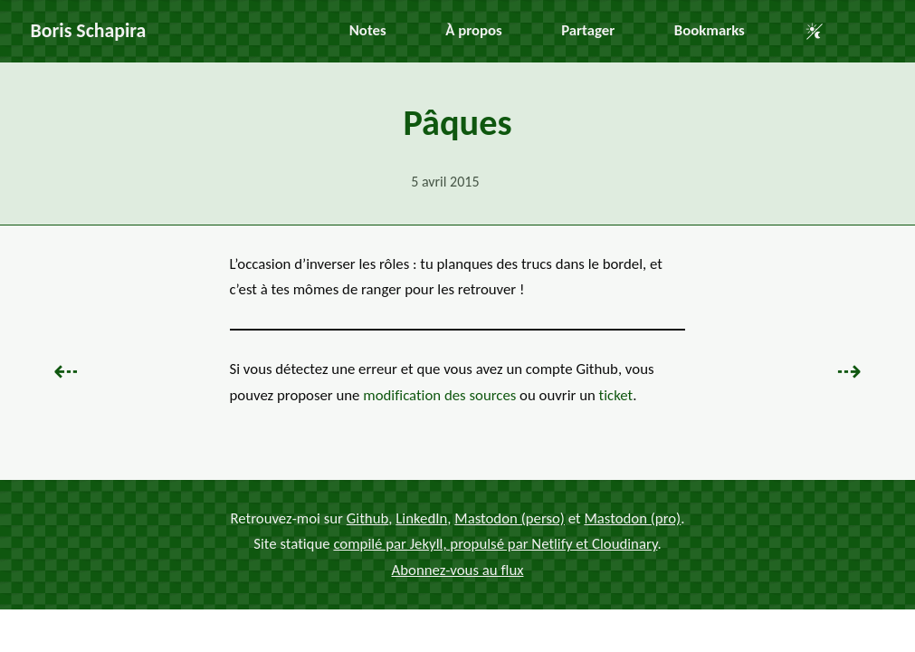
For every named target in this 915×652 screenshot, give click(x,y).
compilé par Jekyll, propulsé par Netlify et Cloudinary (495, 543)
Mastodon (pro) (632, 518)
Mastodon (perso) (509, 518)
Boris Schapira (89, 30)
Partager (588, 30)
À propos (473, 30)
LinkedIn (421, 518)
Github (368, 518)
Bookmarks (709, 30)
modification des (439, 395)
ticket (616, 395)
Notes (367, 30)
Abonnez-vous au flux (458, 570)
